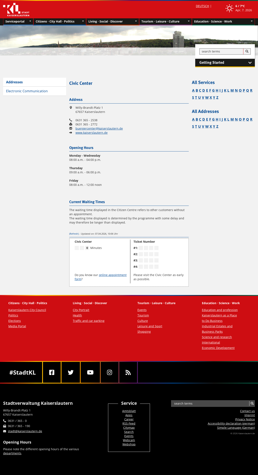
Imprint (249, 415)
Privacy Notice (245, 419)
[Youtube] (90, 372)
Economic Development (218, 348)
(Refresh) (74, 233)
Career (129, 419)
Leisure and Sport (149, 326)
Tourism (143, 315)
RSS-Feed (128, 423)
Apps (128, 415)
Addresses (14, 82)
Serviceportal (18, 21)
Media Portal (17, 326)
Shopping (144, 332)
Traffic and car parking (88, 321)
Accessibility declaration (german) (231, 423)
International (211, 342)
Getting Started (227, 63)
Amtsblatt (129, 411)
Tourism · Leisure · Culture (165, 21)
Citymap (129, 428)
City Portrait (81, 310)
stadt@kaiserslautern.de (25, 431)
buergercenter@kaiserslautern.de (99, 128)
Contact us (247, 411)
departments (12, 453)
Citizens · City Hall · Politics (60, 21)
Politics (13, 315)
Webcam (129, 440)
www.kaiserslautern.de (92, 133)
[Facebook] (52, 372)
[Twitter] (71, 372)
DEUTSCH (202, 6)
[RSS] (128, 372)
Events (142, 310)
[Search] (247, 51)
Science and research (217, 337)
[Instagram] (109, 372)
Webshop (129, 444)
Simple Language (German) (236, 428)
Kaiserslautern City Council (27, 310)
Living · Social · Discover (112, 21)
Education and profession (220, 310)
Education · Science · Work (223, 21)
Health (77, 315)
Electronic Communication (27, 91)
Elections (14, 321)
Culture (142, 321)
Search (129, 432)
